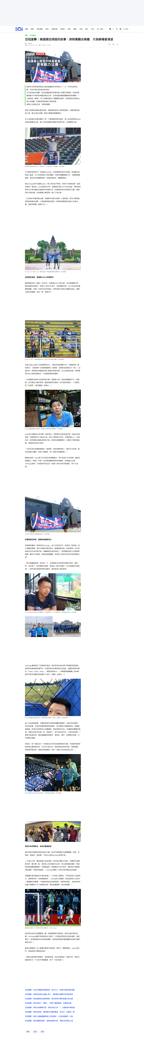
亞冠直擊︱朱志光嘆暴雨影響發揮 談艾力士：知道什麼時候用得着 (50, 990)
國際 (74, 29)
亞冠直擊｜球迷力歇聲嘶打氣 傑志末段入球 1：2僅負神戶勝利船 (50, 1007)
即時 (47, 29)
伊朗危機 (54, 29)
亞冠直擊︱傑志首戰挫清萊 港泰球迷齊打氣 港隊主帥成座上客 (49, 1021)
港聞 (26, 29)
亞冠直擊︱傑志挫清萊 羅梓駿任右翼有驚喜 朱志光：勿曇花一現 (50, 1012)
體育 (26, 35)
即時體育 (33, 35)
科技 (98, 29)
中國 (80, 29)
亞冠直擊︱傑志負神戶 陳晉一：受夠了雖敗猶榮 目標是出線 (48, 1003)
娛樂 (32, 29)
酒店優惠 (40, 29)
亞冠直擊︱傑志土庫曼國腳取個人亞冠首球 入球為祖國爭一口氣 (49, 1016)
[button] (109, 44)
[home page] (18, 29)
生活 (92, 29)
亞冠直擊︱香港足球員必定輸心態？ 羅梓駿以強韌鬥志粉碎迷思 (49, 994)
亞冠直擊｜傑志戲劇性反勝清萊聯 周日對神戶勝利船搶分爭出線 (49, 999)
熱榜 (69, 29)
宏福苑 (62, 29)
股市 (86, 29)
